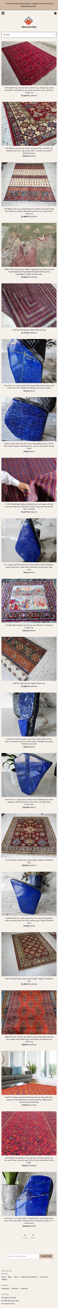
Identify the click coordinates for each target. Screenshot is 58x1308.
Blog (10, 1277)
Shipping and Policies (29, 1277)
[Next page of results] (33, 1235)
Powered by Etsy (8, 1303)
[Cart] (55, 14)
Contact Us (44, 1277)
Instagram (5, 1288)
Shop (3, 1277)
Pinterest (15, 1288)
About (16, 1277)
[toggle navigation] (2, 13)
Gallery (4, 1279)
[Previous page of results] (25, 1235)
